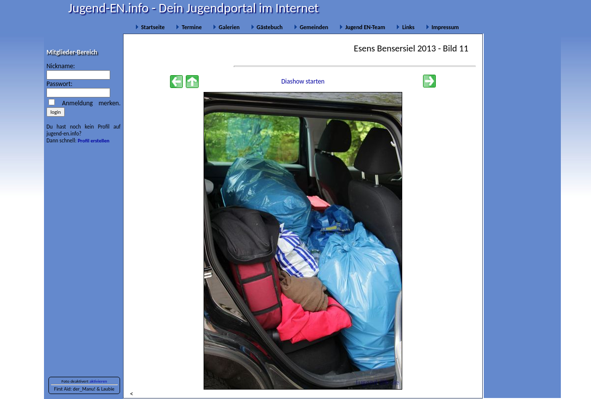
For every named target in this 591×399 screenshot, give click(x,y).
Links (405, 27)
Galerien (226, 27)
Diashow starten (303, 81)
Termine (189, 27)
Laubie (108, 389)
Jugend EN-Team (362, 27)
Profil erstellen (93, 140)
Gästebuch (267, 27)
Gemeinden (311, 27)
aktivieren (98, 381)
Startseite (150, 27)
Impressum (442, 27)
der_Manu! (84, 389)
